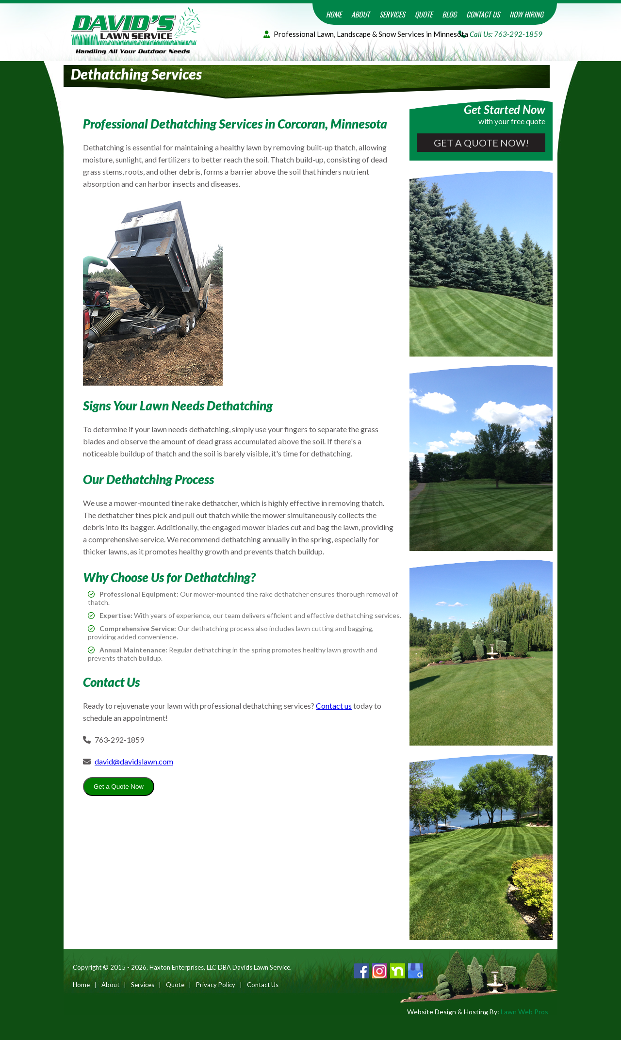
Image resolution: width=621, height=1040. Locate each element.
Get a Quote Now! (481, 142)
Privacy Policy (215, 985)
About (360, 14)
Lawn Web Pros (524, 1012)
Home (334, 14)
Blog (449, 14)
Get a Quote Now (119, 786)
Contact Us (483, 14)
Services (392, 14)
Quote (424, 14)
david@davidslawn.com (134, 761)
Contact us (334, 705)
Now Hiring (526, 14)
